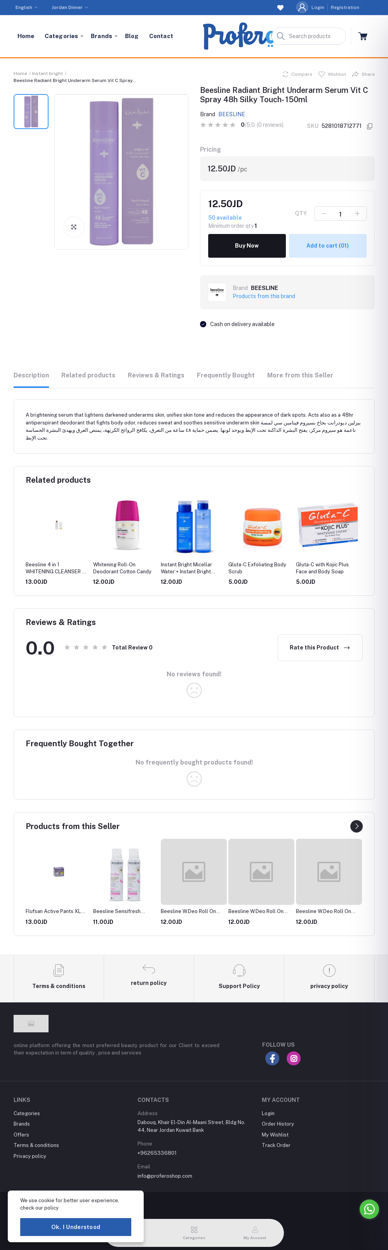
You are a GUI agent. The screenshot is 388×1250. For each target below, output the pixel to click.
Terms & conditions (36, 1145)
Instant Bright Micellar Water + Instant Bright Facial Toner (186, 571)
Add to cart (327, 246)
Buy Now (247, 246)
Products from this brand (264, 296)
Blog (132, 36)
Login (317, 7)
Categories (61, 36)
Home (26, 36)
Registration (345, 7)
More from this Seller (300, 375)
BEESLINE (231, 114)
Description (31, 375)
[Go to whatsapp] (369, 1209)
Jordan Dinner (67, 7)
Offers (21, 1135)
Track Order (276, 1145)
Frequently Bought (226, 375)
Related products (88, 375)
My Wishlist (275, 1135)
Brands (101, 36)
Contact (161, 36)
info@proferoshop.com (164, 1176)
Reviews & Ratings (156, 375)
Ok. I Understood (76, 1227)
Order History (278, 1124)
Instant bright (47, 73)
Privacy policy (30, 1156)
